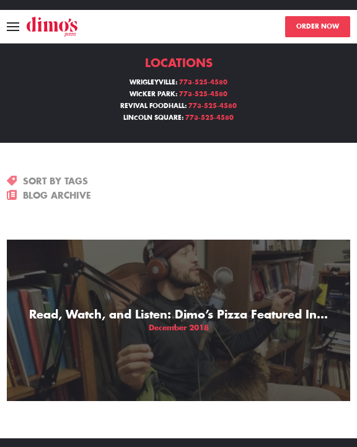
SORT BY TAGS (47, 181)
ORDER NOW (317, 27)
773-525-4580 (203, 82)
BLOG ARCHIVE (49, 195)
